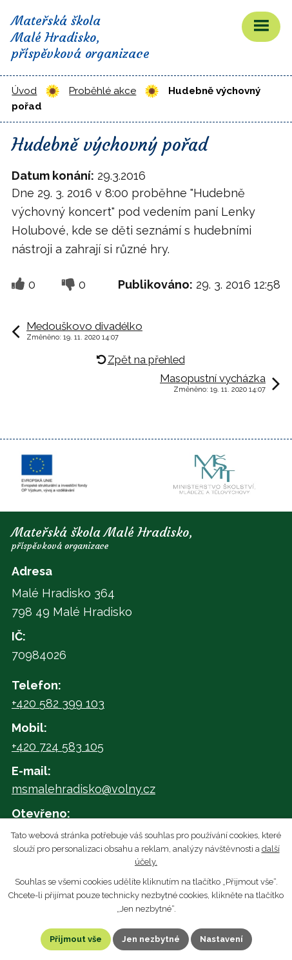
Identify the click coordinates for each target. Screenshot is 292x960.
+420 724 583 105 (58, 746)
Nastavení (221, 939)
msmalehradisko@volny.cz (83, 789)
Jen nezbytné (151, 939)
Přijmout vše (76, 939)
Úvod (24, 91)
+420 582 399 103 (58, 703)
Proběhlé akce (102, 91)
